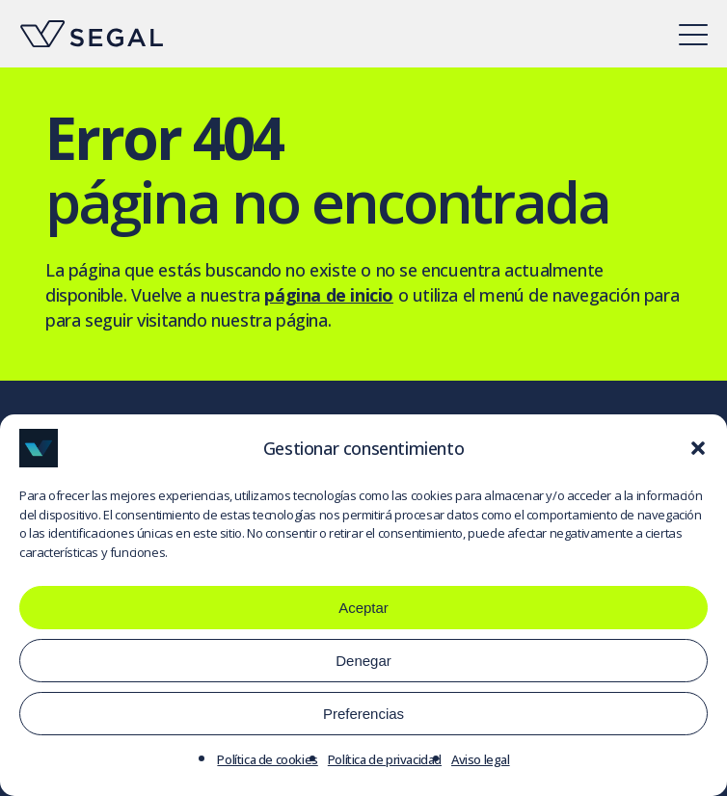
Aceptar (363, 607)
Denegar (363, 660)
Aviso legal (480, 759)
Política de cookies (267, 759)
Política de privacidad (385, 759)
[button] (698, 448)
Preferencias (363, 713)
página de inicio (328, 294)
